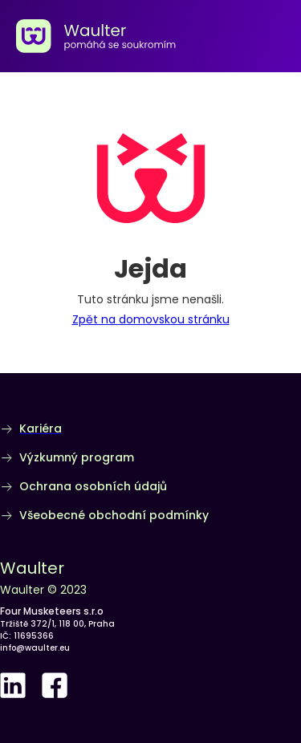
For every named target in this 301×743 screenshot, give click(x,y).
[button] (282, 36)
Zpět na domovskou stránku (151, 319)
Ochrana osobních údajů (93, 486)
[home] (96, 36)
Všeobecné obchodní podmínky (114, 515)
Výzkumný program (76, 457)
